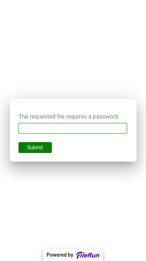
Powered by (73, 255)
